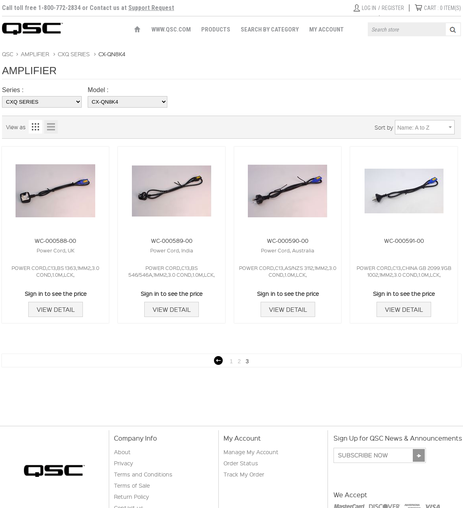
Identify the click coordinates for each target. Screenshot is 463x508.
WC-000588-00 (55, 240)
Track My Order (244, 474)
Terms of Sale (132, 485)
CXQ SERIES (74, 53)
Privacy (123, 463)
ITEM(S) (442, 8)
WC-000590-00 (287, 240)
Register (393, 8)
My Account (326, 29)
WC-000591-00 (404, 240)
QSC (7, 53)
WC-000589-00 (171, 240)
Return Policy (131, 496)
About (122, 451)
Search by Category (270, 29)
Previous (218, 360)
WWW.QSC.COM (171, 29)
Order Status (241, 463)
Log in (369, 8)
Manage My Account (251, 451)
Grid (35, 127)
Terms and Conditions (143, 474)
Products (215, 29)
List (51, 127)
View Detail (56, 309)
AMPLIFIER (35, 53)
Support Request (151, 8)
